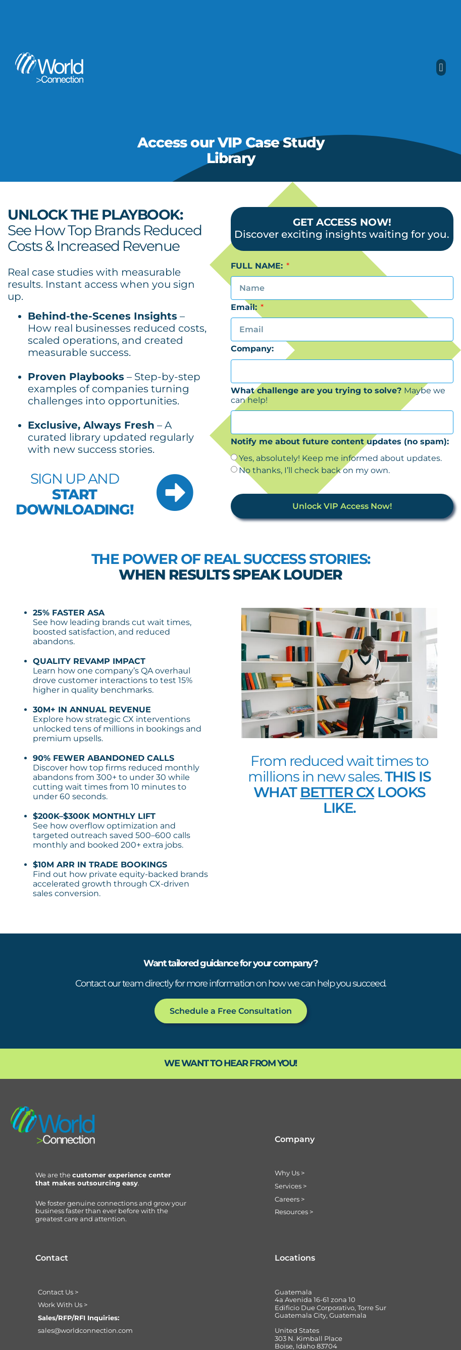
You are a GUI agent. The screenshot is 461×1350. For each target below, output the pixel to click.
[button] (441, 67)
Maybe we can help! (338, 395)
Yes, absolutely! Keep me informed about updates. (340, 458)
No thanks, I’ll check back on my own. (314, 470)
